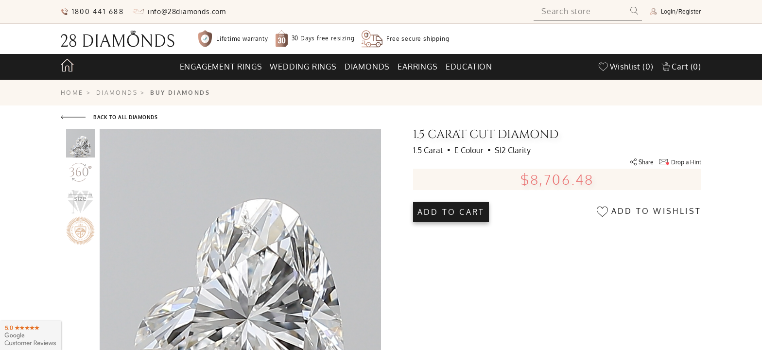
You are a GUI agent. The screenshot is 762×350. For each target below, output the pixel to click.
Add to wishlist (649, 211)
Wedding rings (303, 66)
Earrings (417, 66)
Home (72, 92)
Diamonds (367, 66)
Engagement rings (221, 66)
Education (469, 66)
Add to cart (451, 212)
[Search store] (580, 11)
